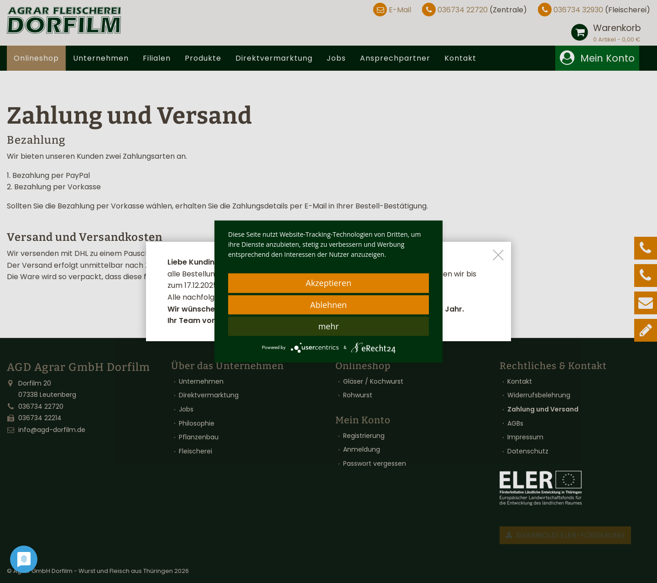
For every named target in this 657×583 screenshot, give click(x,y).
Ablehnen (328, 304)
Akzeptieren (328, 282)
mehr (328, 326)
